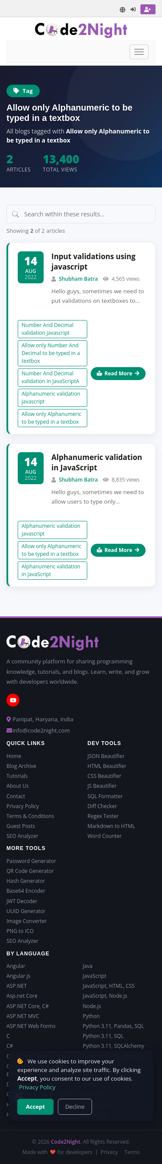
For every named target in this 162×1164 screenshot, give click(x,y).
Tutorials (17, 776)
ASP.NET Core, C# (27, 1006)
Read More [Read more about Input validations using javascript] (118, 373)
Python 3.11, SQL (103, 1036)
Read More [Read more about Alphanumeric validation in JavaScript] (118, 550)
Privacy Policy (22, 806)
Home (13, 756)
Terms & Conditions (30, 816)
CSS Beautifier (104, 776)
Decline (75, 1106)
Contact (15, 796)
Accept (35, 1106)
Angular (15, 966)
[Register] (148, 9)
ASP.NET (16, 986)
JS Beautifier (102, 786)
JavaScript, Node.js (105, 995)
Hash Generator (25, 881)
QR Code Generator (30, 871)
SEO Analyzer (22, 836)
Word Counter (105, 836)
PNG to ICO (20, 931)
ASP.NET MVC (22, 1016)
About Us (17, 786)
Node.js (92, 1006)
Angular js (18, 976)
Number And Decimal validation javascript (47, 328)
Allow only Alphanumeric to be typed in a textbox (51, 417)
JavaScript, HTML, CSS (109, 986)
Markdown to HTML (111, 826)
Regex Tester (103, 816)
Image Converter (26, 921)
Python (91, 1016)
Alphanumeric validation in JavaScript (96, 462)
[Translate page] (123, 9)
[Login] (133, 9)
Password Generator (31, 861)
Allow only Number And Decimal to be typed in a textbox (51, 353)
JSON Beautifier (106, 756)
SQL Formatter (105, 796)
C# (9, 1046)
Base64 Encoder (25, 890)
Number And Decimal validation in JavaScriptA (50, 377)
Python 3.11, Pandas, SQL (113, 1026)
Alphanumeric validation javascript (51, 397)
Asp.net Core (22, 995)
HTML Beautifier (107, 766)
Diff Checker (102, 806)
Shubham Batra (78, 278)
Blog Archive (21, 766)
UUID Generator (25, 911)
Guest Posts (20, 826)
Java (88, 966)
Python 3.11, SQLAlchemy (113, 1046)
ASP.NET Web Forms (30, 1026)
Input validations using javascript (93, 261)
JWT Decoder (21, 901)
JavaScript (94, 976)
